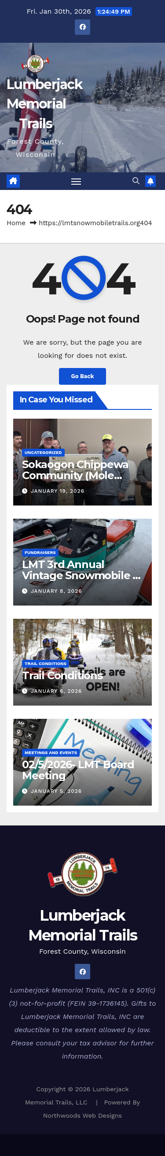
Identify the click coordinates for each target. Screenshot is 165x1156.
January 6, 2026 (56, 691)
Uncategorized (43, 452)
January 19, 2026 (57, 491)
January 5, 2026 (56, 791)
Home (16, 223)
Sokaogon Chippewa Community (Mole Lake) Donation (75, 475)
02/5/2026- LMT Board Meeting (78, 770)
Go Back (82, 376)
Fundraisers (40, 552)
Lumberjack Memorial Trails (44, 103)
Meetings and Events (51, 752)
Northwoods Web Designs (82, 1115)
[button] (135, 181)
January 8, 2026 (56, 591)
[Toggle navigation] (76, 181)
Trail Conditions (45, 663)
